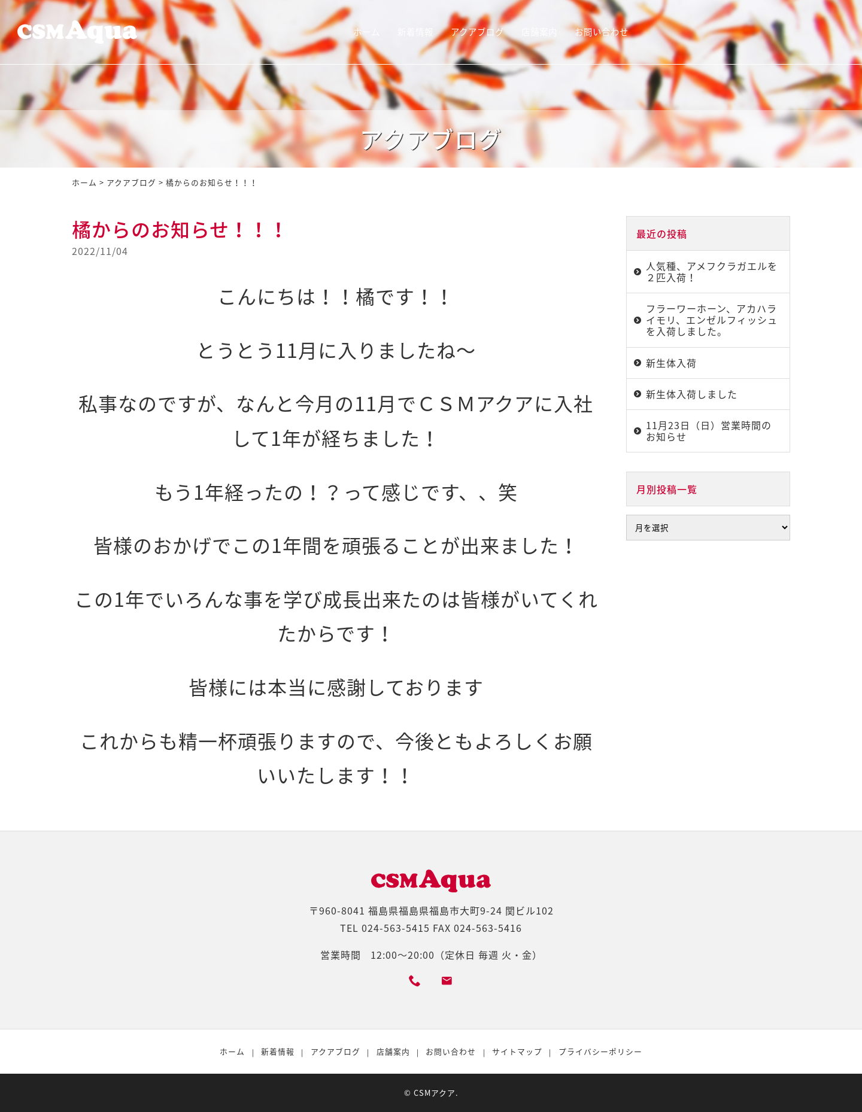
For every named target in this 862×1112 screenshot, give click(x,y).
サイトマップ (517, 1051)
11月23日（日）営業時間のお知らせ (709, 430)
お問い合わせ (602, 31)
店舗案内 (539, 31)
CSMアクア (435, 1092)
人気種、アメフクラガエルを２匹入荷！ (712, 271)
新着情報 (415, 31)
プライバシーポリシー (600, 1051)
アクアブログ (477, 31)
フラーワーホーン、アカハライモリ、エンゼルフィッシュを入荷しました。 (712, 319)
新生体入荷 (671, 363)
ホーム (366, 31)
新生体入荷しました (691, 394)
